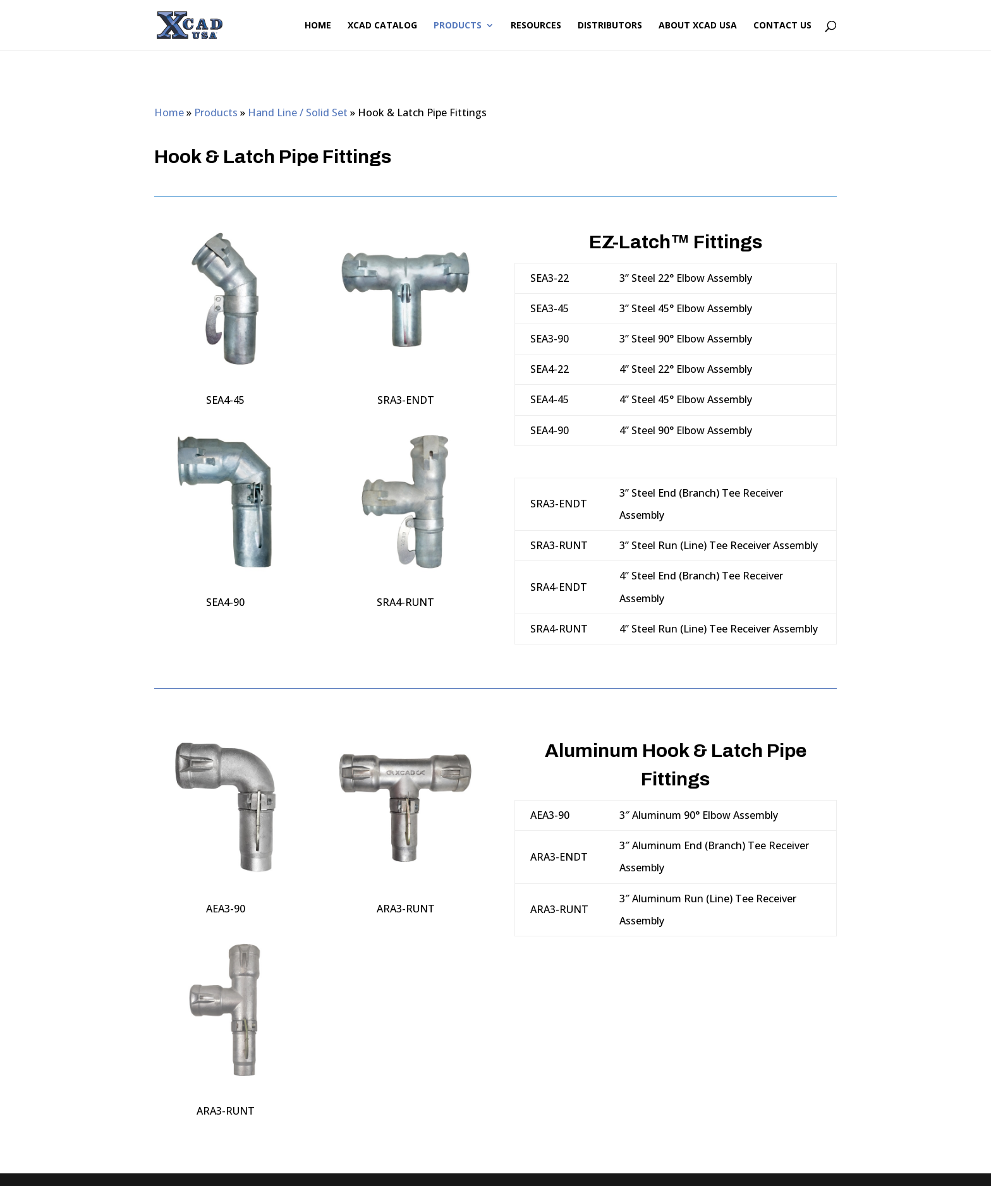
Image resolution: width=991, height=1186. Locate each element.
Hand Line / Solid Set (298, 112)
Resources (536, 26)
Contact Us (782, 26)
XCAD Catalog (382, 26)
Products (458, 26)
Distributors (610, 26)
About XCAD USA (698, 26)
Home (318, 26)
